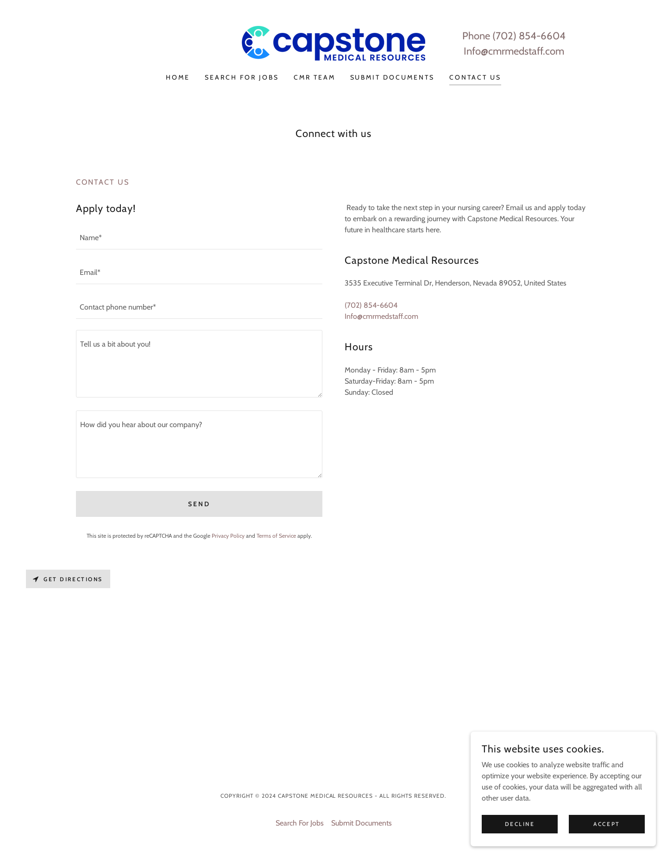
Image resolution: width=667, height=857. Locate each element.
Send (199, 504)
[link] (333, 42)
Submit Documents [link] (392, 77)
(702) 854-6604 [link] (529, 36)
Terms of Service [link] (276, 535)
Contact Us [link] (475, 77)
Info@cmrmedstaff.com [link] (514, 51)
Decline (520, 836)
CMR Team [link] (314, 77)
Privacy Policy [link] (228, 535)
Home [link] (178, 77)
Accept (606, 836)
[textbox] (199, 237)
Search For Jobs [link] (242, 77)
